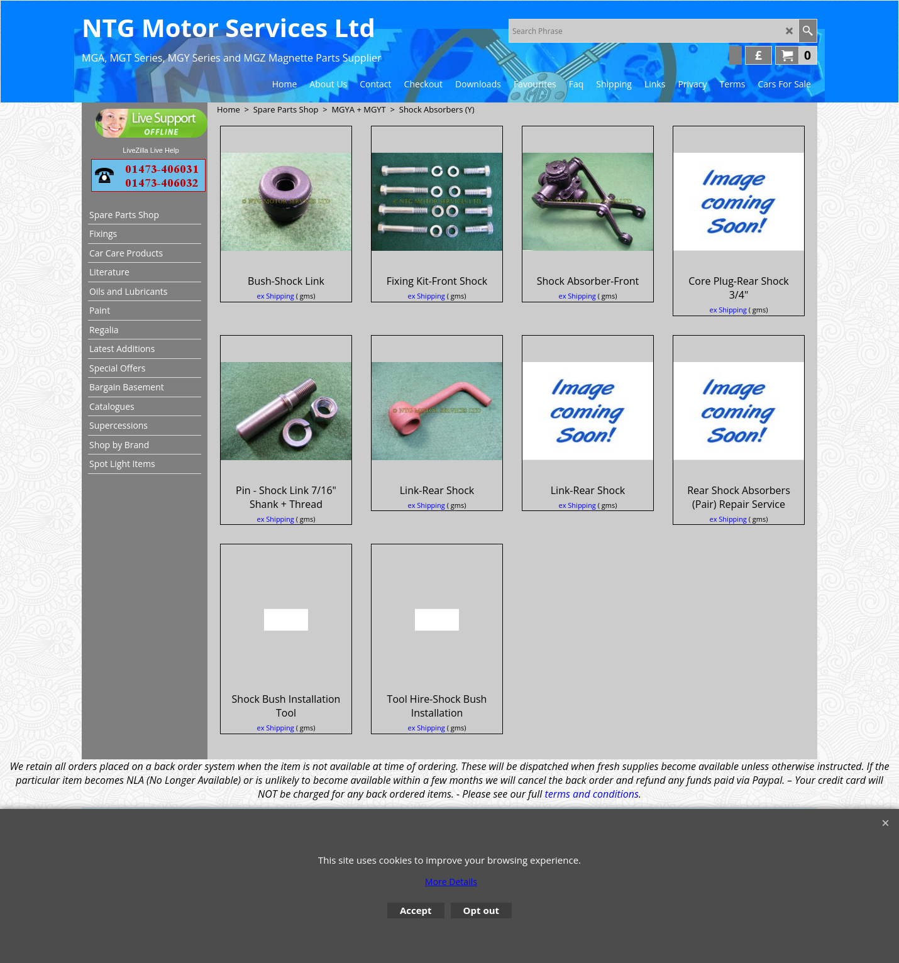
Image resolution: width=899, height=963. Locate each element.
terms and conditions (592, 794)
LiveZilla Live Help (151, 150)
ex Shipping (275, 295)
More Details (451, 882)
